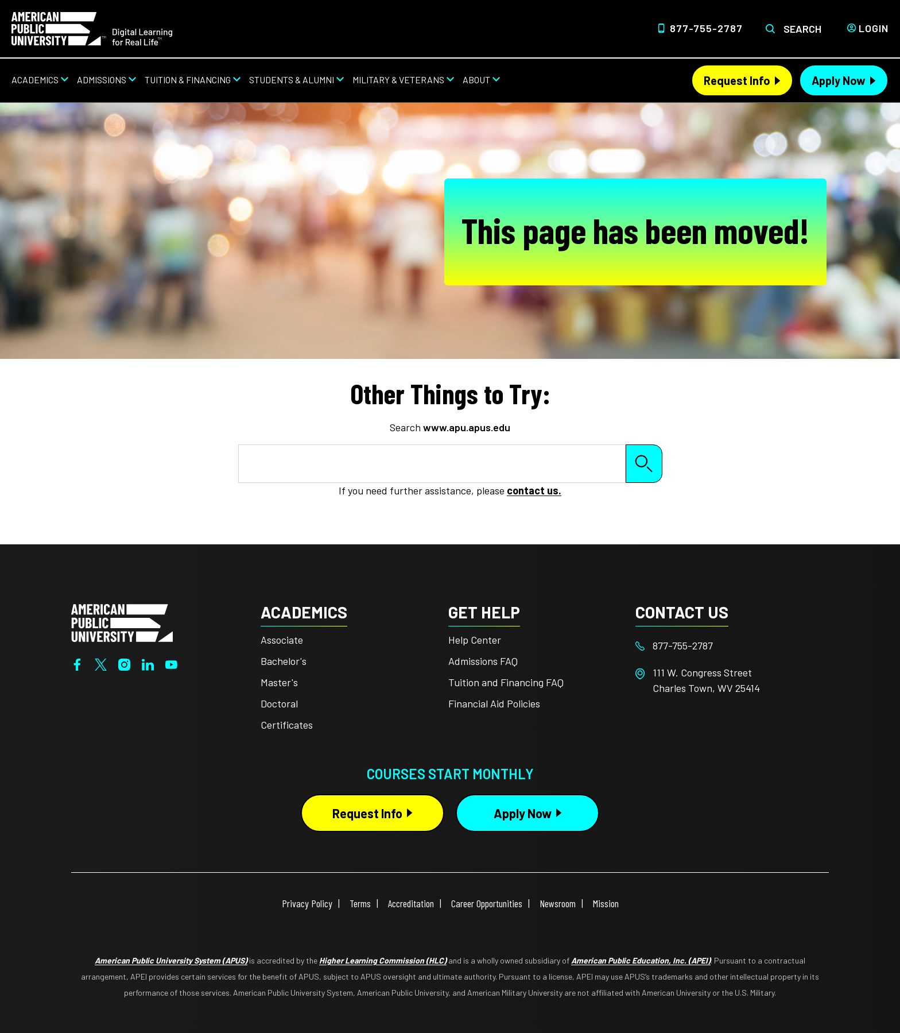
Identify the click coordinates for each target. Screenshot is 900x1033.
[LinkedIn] (148, 663)
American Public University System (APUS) (171, 960)
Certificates (287, 724)
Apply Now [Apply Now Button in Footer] (523, 813)
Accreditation (411, 903)
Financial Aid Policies (494, 703)
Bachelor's (284, 661)
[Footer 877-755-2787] (729, 645)
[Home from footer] (122, 622)
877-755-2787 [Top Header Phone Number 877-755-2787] (706, 28)
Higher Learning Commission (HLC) (383, 960)
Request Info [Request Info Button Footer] (367, 813)
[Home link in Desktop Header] (91, 27)
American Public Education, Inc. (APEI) (641, 960)
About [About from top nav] (476, 79)
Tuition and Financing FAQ (506, 682)
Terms (360, 903)
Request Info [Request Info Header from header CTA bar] (737, 80)
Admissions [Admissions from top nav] (101, 79)
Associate (282, 639)
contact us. (534, 490)
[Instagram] (124, 663)
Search (802, 28)
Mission (606, 903)
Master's (279, 682)
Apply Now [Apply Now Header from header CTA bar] (839, 80)
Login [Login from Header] (874, 28)
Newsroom (558, 903)
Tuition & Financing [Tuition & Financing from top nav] (188, 79)
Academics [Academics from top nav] (35, 79)
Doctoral (279, 703)
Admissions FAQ (483, 661)
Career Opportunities (486, 903)
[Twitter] (101, 663)
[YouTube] (171, 663)
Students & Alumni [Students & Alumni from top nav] (291, 79)
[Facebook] (77, 663)
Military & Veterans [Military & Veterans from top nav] (398, 79)
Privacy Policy (307, 903)
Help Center (474, 639)
